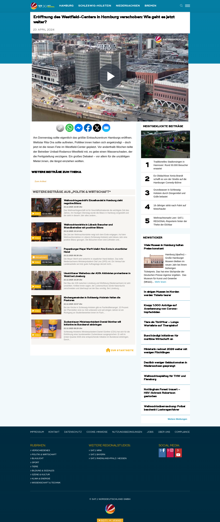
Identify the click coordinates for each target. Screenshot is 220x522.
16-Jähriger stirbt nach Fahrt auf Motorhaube (169, 207)
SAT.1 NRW (95, 450)
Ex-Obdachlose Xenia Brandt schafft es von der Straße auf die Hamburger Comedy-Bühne (169, 179)
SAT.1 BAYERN (97, 454)
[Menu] (187, 6)
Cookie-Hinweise (97, 432)
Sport (34, 462)
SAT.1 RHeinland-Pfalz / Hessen (108, 458)
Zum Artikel (40, 181)
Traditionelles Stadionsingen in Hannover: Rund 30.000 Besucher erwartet (170, 165)
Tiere (34, 466)
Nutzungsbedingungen (127, 432)
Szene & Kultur (40, 474)
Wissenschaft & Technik (45, 482)
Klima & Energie (40, 478)
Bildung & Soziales (42, 470)
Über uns (164, 432)
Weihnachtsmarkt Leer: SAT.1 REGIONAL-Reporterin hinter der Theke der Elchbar (170, 221)
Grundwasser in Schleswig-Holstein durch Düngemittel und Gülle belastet (169, 193)
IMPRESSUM (37, 432)
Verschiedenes (40, 450)
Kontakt (54, 432)
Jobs (150, 432)
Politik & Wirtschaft (43, 454)
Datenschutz (73, 432)
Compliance (182, 432)
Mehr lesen (160, 282)
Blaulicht (37, 458)
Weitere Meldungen (177, 419)
